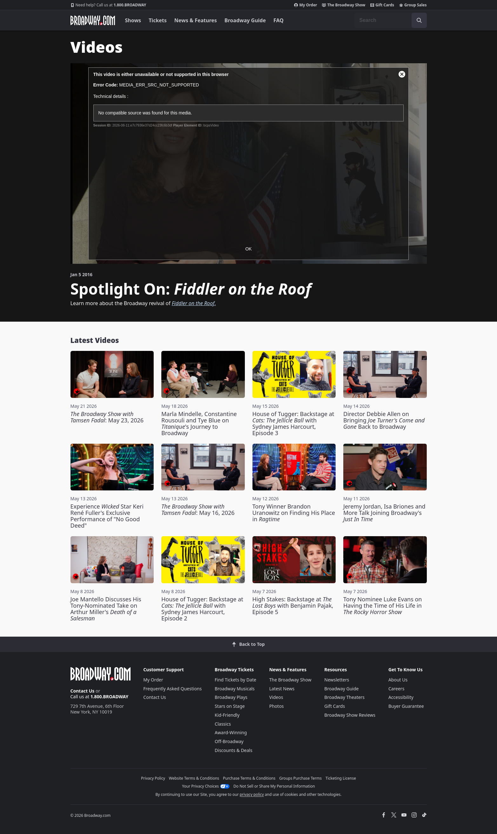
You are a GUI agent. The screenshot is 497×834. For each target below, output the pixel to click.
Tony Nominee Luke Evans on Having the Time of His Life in (382, 605)
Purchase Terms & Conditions (249, 778)
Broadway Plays (231, 697)
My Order (305, 5)
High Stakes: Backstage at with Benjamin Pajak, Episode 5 (292, 605)
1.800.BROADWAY (108, 5)
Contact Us (83, 691)
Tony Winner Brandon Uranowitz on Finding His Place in (293, 512)
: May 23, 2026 (107, 417)
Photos (276, 706)
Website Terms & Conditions (194, 778)
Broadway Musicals (235, 689)
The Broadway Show (343, 5)
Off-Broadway (229, 741)
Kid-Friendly (227, 715)
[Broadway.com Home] (93, 20)
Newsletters (336, 680)
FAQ (278, 20)
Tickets (158, 20)
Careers (396, 689)
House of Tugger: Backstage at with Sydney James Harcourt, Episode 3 (293, 423)
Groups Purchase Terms (300, 778)
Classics (223, 724)
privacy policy (252, 794)
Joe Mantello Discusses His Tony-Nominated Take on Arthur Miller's (106, 608)
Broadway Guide (245, 20)
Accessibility (400, 697)
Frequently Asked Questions (172, 689)
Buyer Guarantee (406, 706)
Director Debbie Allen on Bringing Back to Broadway (384, 420)
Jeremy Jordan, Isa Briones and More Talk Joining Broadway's (384, 512)
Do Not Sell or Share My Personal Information (274, 786)
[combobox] (390, 20)
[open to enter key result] (419, 20)
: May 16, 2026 (198, 509)
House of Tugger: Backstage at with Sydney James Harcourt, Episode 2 (202, 608)
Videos (276, 697)
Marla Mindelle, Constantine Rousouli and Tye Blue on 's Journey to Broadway (199, 423)
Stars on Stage (230, 706)
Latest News (282, 689)
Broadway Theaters (344, 697)
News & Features (195, 20)
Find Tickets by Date (235, 680)
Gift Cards (382, 5)
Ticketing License (341, 778)
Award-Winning (231, 732)
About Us (397, 680)
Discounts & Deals (233, 750)
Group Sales (412, 5)
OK (248, 248)
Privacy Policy (153, 778)
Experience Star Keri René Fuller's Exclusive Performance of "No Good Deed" (107, 515)
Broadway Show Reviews (349, 715)
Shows (133, 20)
